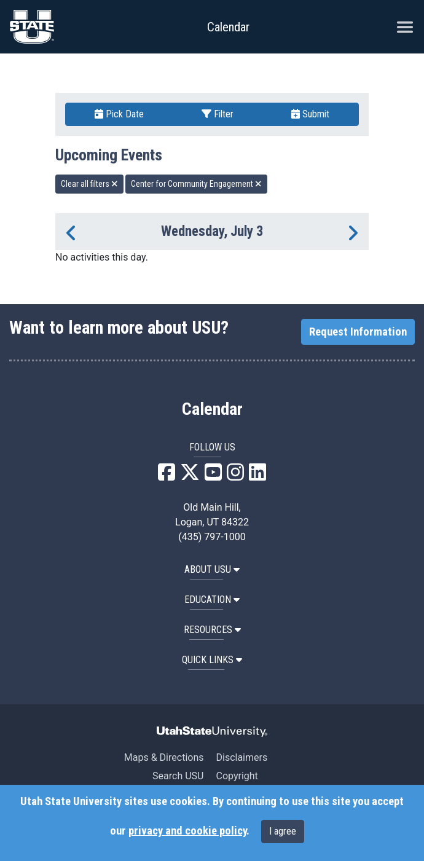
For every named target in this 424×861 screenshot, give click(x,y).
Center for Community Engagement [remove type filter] (196, 184)
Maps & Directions (164, 757)
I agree (282, 831)
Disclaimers (241, 757)
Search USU (177, 776)
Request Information (358, 332)
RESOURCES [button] (212, 629)
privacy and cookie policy (187, 831)
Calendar (212, 409)
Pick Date (119, 114)
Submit (310, 114)
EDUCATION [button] (212, 599)
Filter (218, 114)
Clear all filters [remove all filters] (89, 184)
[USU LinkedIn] (257, 476)
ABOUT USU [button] (212, 569)
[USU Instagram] (235, 476)
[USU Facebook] (166, 476)
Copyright (236, 776)
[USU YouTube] (213, 476)
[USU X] (190, 476)
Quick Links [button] (212, 660)
